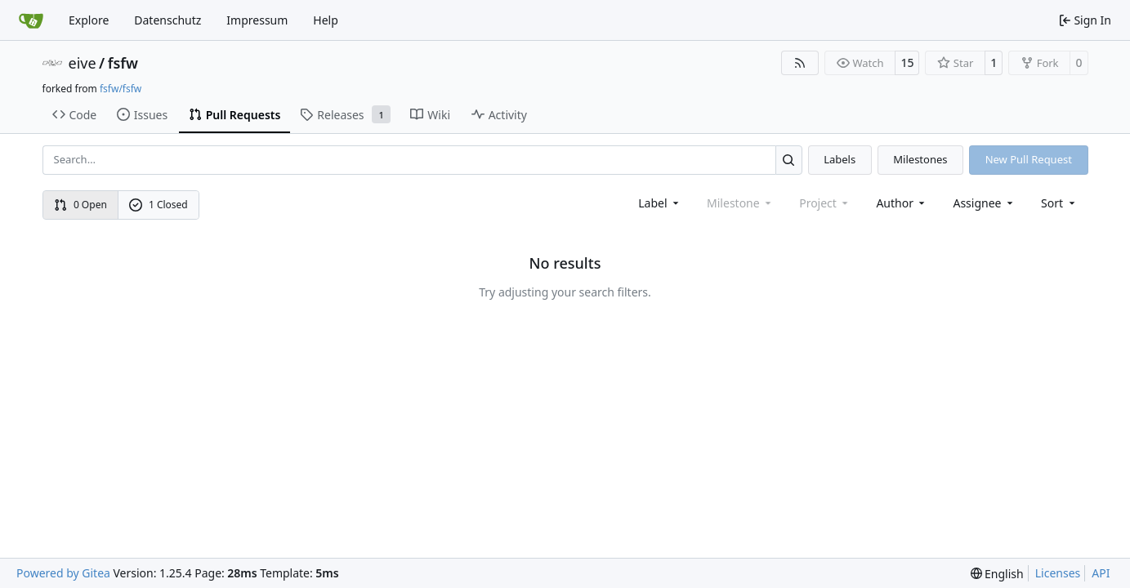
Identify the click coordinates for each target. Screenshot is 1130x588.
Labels (839, 159)
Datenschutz (167, 20)
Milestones (920, 159)
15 (906, 62)
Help (325, 20)
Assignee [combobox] (984, 203)
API (1101, 573)
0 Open (80, 205)
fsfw (123, 63)
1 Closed (158, 205)
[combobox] (660, 203)
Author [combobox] (901, 203)
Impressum (257, 20)
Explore (89, 20)
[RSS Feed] (800, 63)
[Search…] (788, 159)
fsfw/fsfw (120, 89)
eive (82, 63)
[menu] (1059, 203)
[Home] (31, 20)
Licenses (1058, 573)
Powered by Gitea (63, 573)
